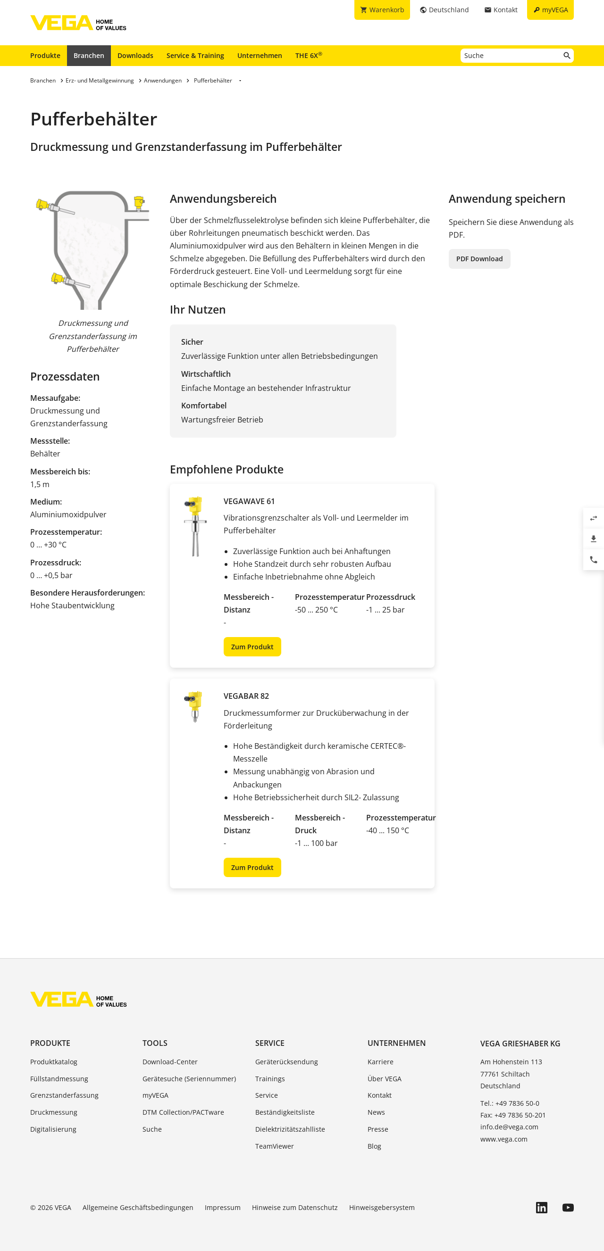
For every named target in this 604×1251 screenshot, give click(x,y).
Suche (152, 1129)
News (376, 1112)
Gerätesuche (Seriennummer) (189, 1078)
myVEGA (155, 1095)
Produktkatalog (53, 1061)
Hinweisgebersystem (382, 1207)
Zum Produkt (252, 646)
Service (270, 1043)
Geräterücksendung (286, 1061)
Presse (378, 1129)
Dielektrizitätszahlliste (290, 1129)
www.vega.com (504, 1139)
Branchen (89, 55)
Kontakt (380, 1095)
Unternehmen (259, 55)
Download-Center (170, 1061)
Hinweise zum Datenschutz (295, 1207)
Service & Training (195, 55)
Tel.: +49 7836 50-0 (509, 1103)
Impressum (223, 1207)
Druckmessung (53, 1112)
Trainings (270, 1078)
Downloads (135, 55)
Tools (155, 1043)
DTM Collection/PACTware (183, 1112)
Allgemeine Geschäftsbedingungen (138, 1207)
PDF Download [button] (479, 258)
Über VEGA (385, 1078)
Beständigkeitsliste (285, 1112)
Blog (374, 1146)
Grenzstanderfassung (64, 1095)
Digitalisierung (53, 1129)
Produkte (45, 55)
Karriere (381, 1061)
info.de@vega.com (509, 1126)
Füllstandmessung (59, 1078)
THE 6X (308, 55)
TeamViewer (274, 1146)
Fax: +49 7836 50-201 (513, 1114)
